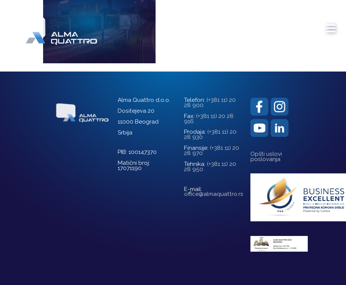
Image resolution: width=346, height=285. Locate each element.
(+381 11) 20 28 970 (211, 151)
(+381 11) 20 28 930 (210, 134)
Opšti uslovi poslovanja (266, 157)
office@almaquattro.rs (213, 194)
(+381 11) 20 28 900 (210, 103)
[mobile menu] (331, 24)
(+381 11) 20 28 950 (210, 167)
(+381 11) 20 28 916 (209, 119)
